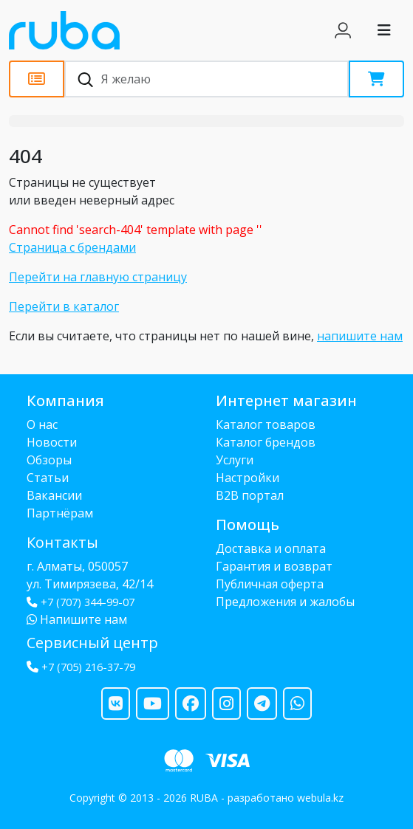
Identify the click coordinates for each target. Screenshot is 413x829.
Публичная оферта (270, 584)
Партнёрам (60, 513)
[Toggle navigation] (384, 30)
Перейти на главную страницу (98, 277)
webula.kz (320, 798)
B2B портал (250, 495)
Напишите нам (77, 619)
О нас (42, 424)
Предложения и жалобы (285, 602)
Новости (52, 442)
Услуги (234, 460)
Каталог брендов (265, 442)
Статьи (48, 477)
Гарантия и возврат (274, 566)
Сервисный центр (92, 643)
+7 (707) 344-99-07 (80, 602)
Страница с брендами (72, 247)
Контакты (62, 542)
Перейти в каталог (64, 306)
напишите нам (360, 336)
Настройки (247, 477)
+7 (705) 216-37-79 (88, 667)
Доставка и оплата (271, 548)
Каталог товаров (265, 424)
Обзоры (49, 460)
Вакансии (54, 495)
